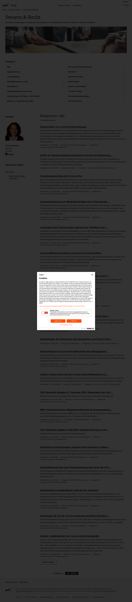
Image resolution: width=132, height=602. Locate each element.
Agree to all (58, 321)
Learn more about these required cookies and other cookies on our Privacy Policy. (62, 306)
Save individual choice (66, 325)
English (42, 275)
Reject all (74, 321)
